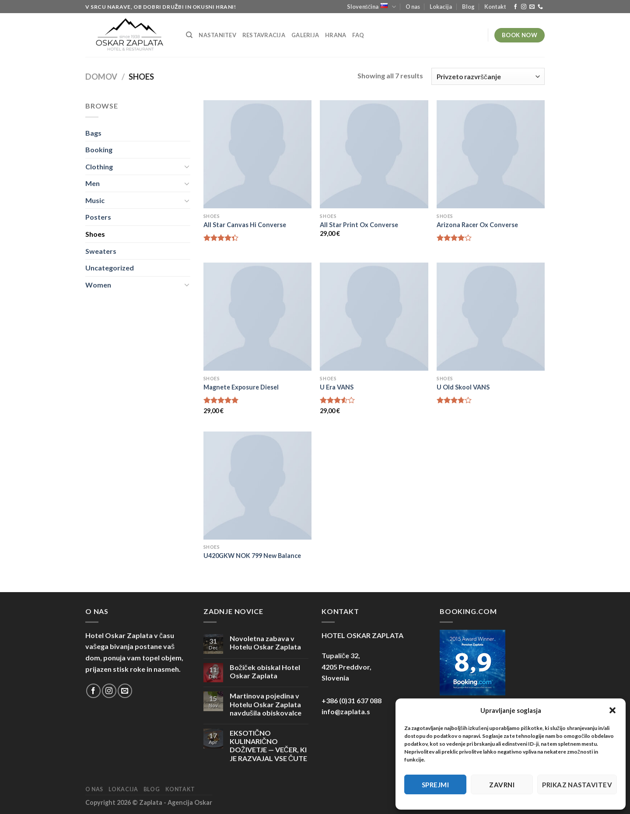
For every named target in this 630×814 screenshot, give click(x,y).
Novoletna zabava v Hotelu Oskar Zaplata (265, 642)
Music (95, 200)
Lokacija (441, 6)
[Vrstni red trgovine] (488, 76)
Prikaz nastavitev (577, 785)
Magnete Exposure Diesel (241, 387)
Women (98, 285)
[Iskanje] (189, 35)
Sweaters (100, 251)
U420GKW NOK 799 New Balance (252, 555)
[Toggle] (186, 166)
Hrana (335, 35)
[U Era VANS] (374, 317)
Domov (101, 76)
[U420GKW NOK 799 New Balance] (257, 486)
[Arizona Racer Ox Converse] (491, 154)
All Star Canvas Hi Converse (244, 224)
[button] (612, 710)
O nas (413, 6)
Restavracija (263, 35)
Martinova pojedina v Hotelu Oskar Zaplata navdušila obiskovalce (265, 703)
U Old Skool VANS (463, 387)
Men (92, 183)
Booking (98, 149)
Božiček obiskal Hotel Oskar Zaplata (265, 671)
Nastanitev (217, 35)
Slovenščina (371, 7)
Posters (98, 217)
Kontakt (495, 6)
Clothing (99, 166)
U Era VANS (337, 387)
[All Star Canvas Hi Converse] (257, 154)
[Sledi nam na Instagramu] (523, 7)
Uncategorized (109, 267)
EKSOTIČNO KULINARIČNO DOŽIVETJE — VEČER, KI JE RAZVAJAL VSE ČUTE (269, 745)
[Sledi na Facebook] (515, 7)
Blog (468, 6)
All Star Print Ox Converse (359, 224)
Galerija (305, 35)
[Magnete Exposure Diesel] (257, 317)
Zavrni (501, 785)
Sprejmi (435, 785)
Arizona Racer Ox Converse (477, 224)
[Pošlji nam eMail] (532, 7)
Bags (93, 133)
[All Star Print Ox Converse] (374, 154)
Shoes (95, 234)
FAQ (358, 35)
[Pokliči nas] (540, 7)
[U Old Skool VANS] (491, 317)
